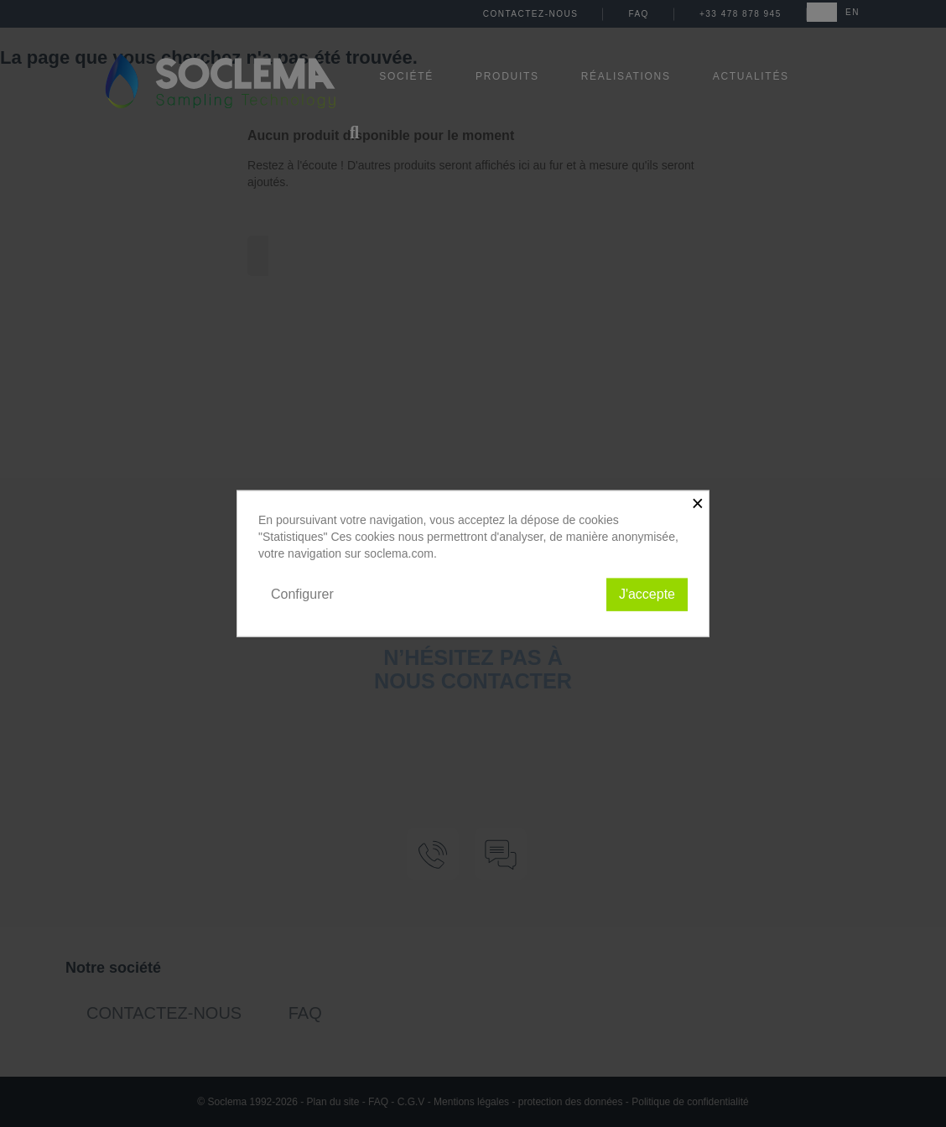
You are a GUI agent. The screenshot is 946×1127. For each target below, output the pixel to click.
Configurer (302, 594)
